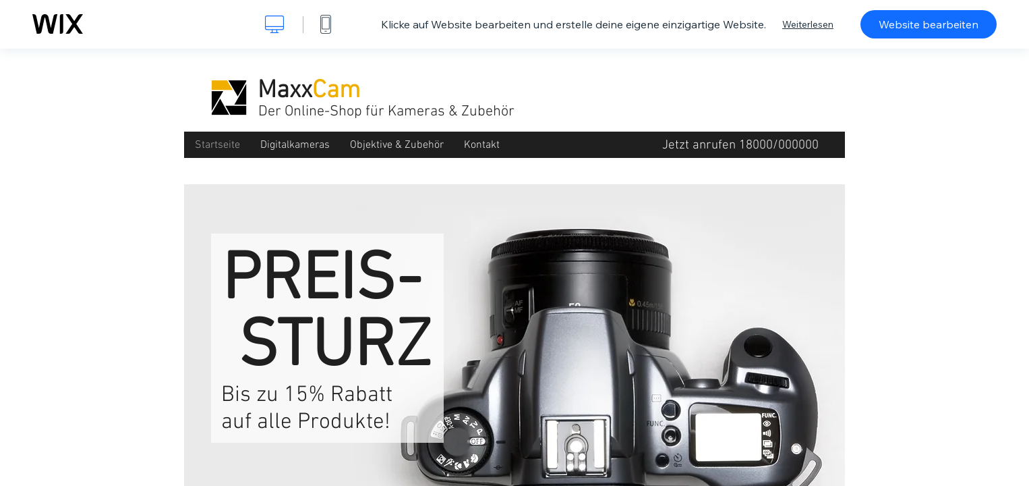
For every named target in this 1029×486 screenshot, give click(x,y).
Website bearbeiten (928, 24)
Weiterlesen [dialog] (807, 24)
